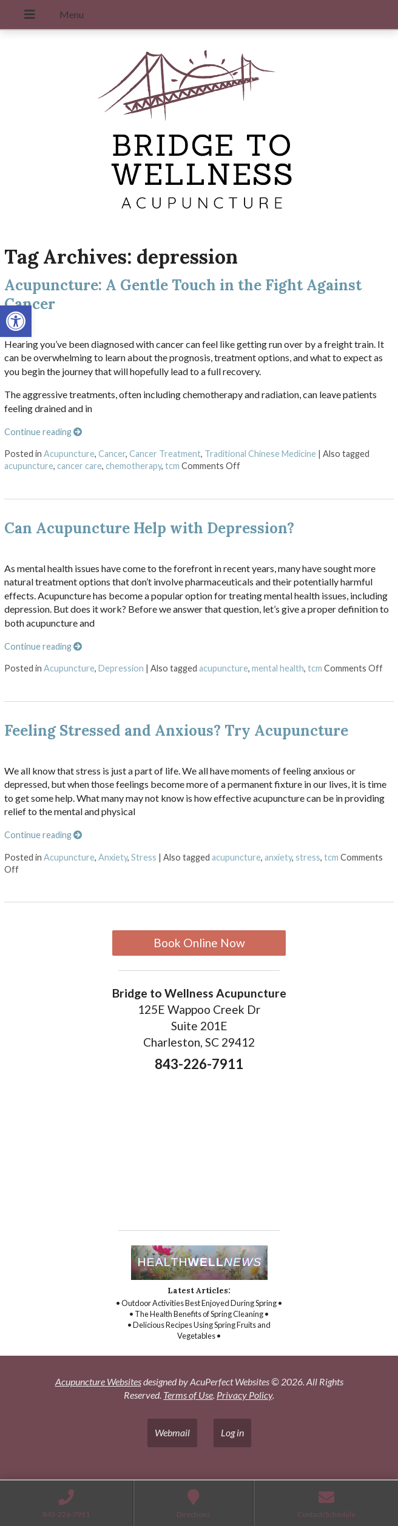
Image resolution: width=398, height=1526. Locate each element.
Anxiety (112, 857)
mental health (278, 668)
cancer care (79, 466)
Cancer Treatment (165, 453)
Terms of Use (188, 1395)
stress (307, 857)
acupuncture (28, 466)
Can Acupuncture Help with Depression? (149, 528)
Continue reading (43, 432)
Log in (232, 1432)
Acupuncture (69, 453)
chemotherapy (133, 466)
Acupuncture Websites (98, 1381)
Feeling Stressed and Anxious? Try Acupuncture (176, 730)
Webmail (172, 1432)
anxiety (278, 857)
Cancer (112, 453)
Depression (121, 668)
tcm (172, 466)
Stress (144, 857)
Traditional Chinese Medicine (260, 453)
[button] (16, 321)
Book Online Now (199, 943)
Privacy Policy (244, 1395)
